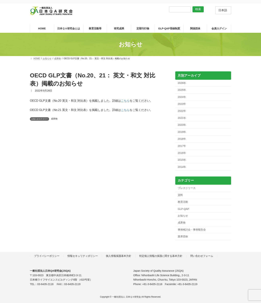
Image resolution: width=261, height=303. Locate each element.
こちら (125, 100)
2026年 (182, 83)
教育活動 (183, 202)
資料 (180, 195)
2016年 (182, 153)
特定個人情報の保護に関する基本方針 (160, 255)
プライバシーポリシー (46, 255)
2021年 (182, 118)
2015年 (182, 160)
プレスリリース (187, 188)
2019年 (182, 131)
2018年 (182, 139)
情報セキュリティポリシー (82, 255)
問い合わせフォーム (201, 255)
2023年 (182, 104)
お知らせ (183, 215)
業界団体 (183, 236)
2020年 (182, 125)
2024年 (182, 97)
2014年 (182, 166)
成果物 (54, 118)
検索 (198, 9)
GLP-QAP (183, 208)
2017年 (182, 145)
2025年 (182, 90)
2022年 (182, 110)
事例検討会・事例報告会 (192, 229)
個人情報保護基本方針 (118, 255)
